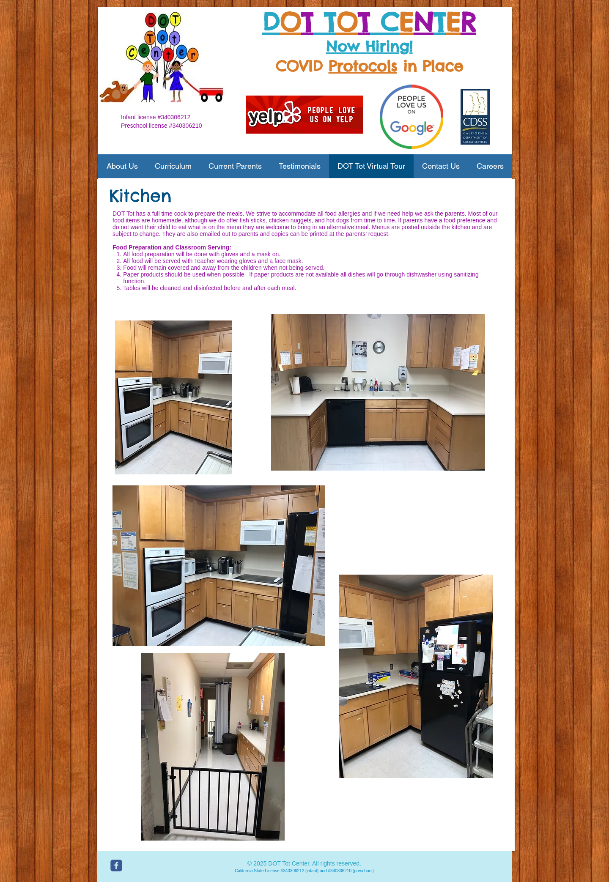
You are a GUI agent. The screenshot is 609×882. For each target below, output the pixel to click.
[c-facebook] (116, 865)
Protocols (363, 66)
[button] (122, 166)
